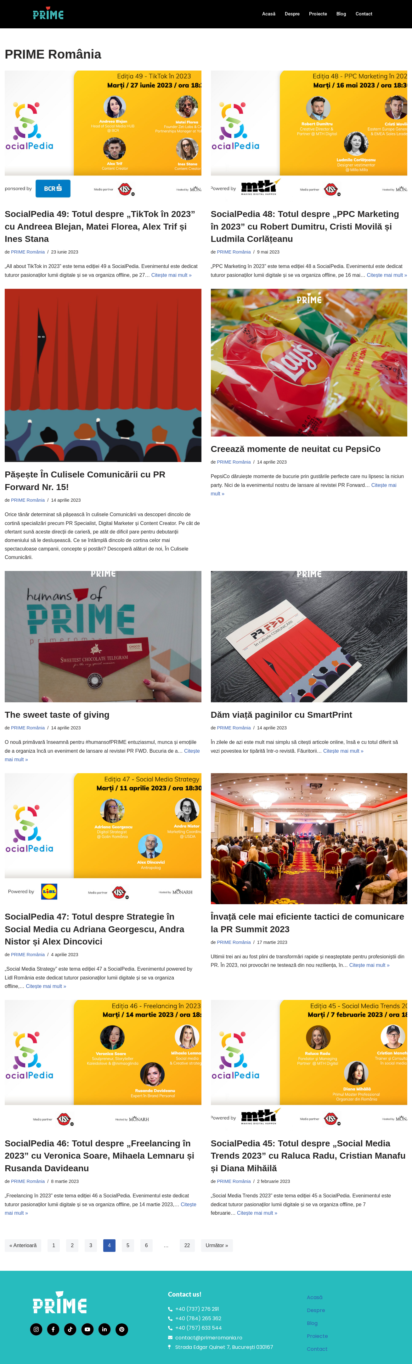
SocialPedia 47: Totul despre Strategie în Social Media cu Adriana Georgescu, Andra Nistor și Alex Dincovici (94, 929)
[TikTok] (70, 1329)
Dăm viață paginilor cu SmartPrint (282, 715)
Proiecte (318, 14)
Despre (292, 14)
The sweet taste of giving (57, 715)
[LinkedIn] (104, 1329)
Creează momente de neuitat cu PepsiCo (296, 449)
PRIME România (28, 251)
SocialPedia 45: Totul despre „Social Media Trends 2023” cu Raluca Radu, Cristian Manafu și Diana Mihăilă (308, 1156)
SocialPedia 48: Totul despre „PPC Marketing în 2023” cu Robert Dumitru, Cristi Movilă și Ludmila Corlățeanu (305, 226)
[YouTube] (87, 1329)
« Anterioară (23, 1245)
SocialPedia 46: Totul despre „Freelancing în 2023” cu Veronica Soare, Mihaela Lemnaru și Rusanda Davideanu (99, 1156)
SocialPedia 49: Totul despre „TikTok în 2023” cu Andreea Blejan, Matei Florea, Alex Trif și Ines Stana (100, 226)
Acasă (268, 14)
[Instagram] (36, 1329)
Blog (341, 14)
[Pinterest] (122, 1329)
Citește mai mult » (171, 275)
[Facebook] (53, 1329)
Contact (364, 14)
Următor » (217, 1245)
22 (187, 1245)
